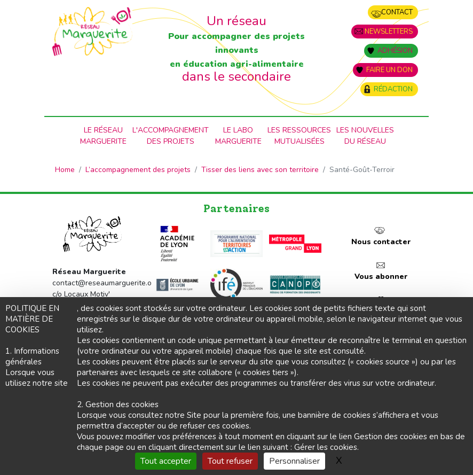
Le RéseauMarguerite (103, 135)
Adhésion (395, 51)
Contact (397, 12)
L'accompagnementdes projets (170, 135)
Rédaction (393, 89)
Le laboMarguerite (238, 135)
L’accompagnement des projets (138, 170)
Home (65, 170)
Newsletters (389, 31)
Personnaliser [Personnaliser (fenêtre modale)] (294, 461)
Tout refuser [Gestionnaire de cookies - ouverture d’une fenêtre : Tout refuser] (230, 461)
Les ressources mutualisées (299, 135)
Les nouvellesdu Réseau (365, 135)
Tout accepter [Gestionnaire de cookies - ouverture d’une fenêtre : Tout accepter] (165, 461)
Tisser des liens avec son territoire (260, 170)
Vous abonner (380, 276)
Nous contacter (381, 242)
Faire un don (389, 70)
